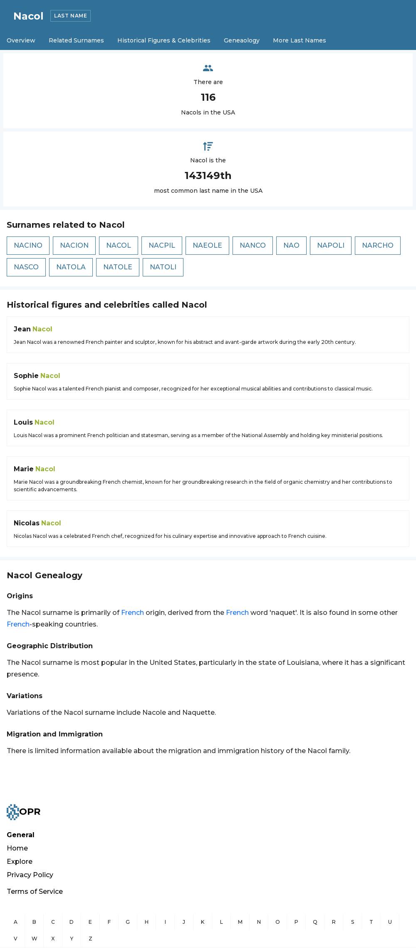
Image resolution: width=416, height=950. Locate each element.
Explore (19, 861)
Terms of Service (35, 891)
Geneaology (242, 40)
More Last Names (299, 40)
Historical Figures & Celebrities (163, 40)
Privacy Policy (30, 875)
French (132, 613)
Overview (21, 40)
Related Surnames (76, 40)
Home (17, 848)
